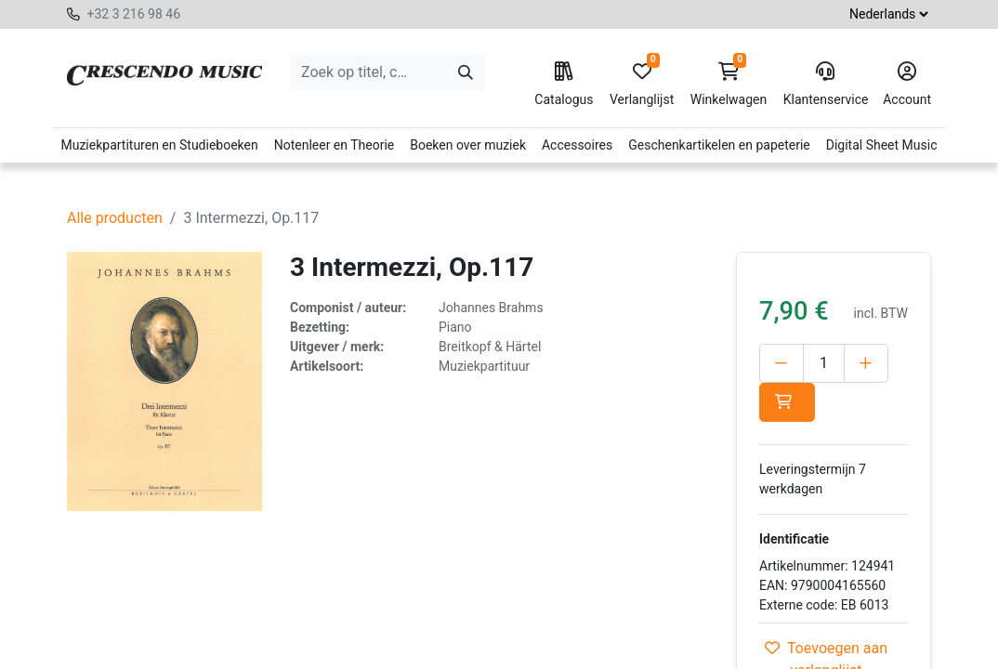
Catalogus (563, 84)
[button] (787, 402)
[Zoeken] (465, 72)
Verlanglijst (642, 84)
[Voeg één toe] (866, 363)
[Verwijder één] (781, 363)
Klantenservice (825, 84)
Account (907, 84)
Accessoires (577, 145)
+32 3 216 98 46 (133, 14)
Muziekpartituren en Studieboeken (158, 145)
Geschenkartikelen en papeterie (719, 145)
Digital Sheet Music (882, 145)
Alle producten (115, 218)
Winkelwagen (729, 84)
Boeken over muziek (468, 145)
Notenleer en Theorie (334, 145)
